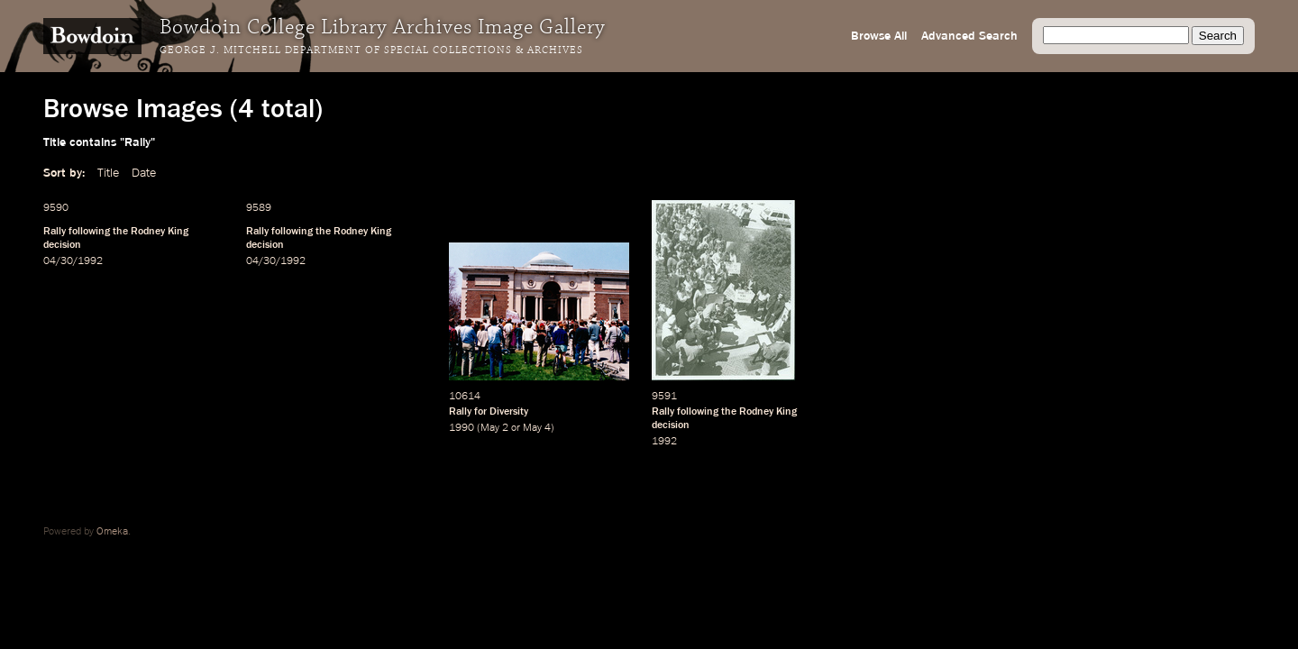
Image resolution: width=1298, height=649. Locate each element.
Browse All (879, 36)
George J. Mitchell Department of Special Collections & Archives (371, 50)
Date (144, 173)
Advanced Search (969, 36)
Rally (54, 231)
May (489, 428)
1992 (664, 441)
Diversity (508, 412)
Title (108, 173)
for (480, 412)
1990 (461, 428)
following (89, 231)
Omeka (112, 531)
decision (62, 245)
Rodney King (159, 231)
